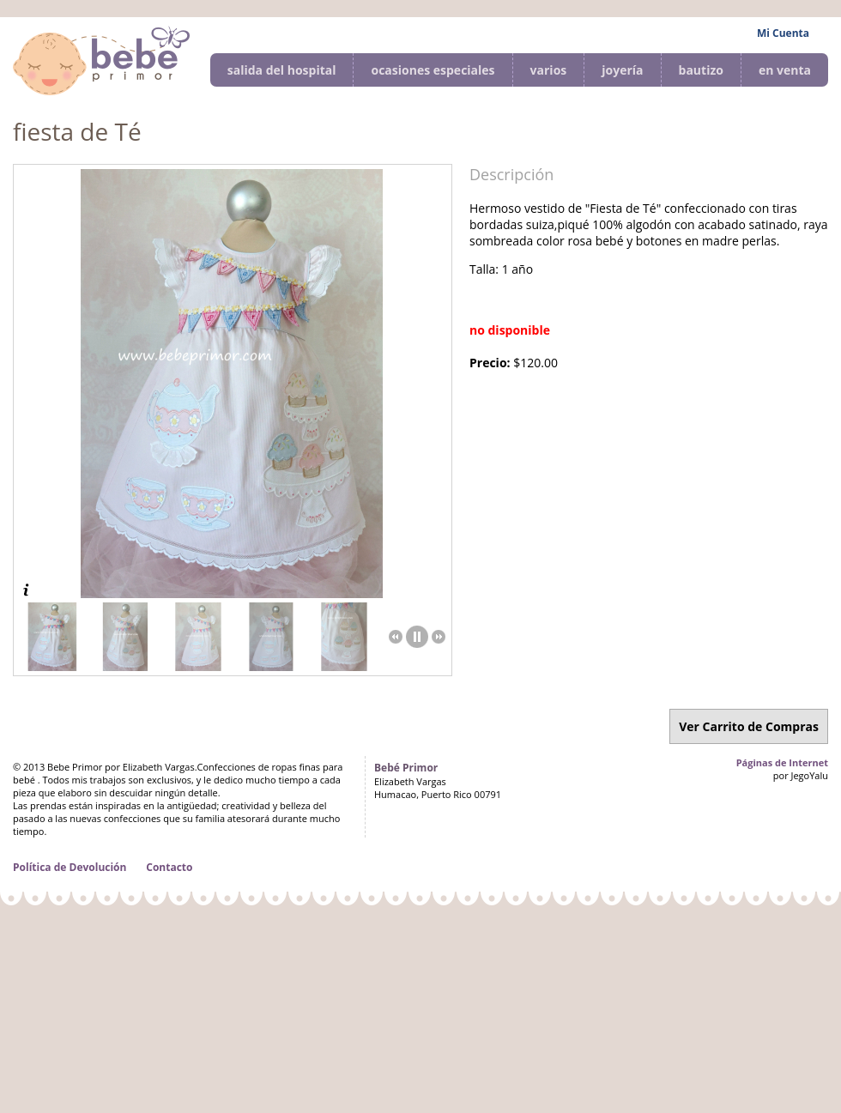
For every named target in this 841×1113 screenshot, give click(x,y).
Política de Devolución (69, 867)
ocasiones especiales (432, 70)
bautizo (701, 70)
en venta (785, 70)
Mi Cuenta (783, 33)
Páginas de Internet (782, 762)
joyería (622, 70)
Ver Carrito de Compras (749, 726)
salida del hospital (281, 70)
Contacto (169, 867)
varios (548, 70)
